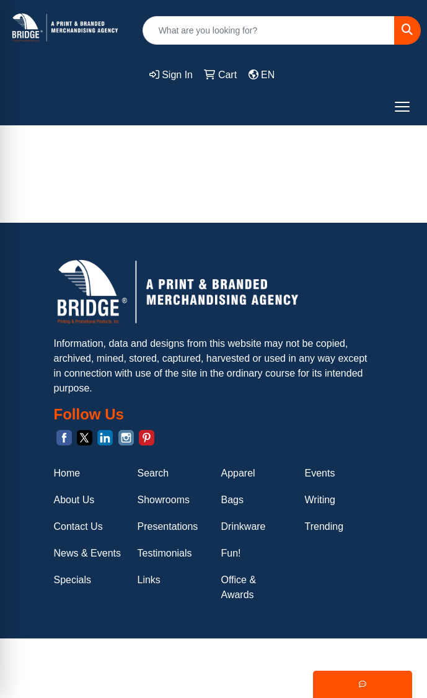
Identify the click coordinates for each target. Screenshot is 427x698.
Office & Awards (239, 587)
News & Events (87, 553)
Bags (232, 499)
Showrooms (164, 499)
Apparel (238, 473)
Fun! (231, 553)
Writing (320, 499)
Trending (324, 526)
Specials (72, 580)
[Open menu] (402, 106)
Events (320, 473)
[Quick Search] (269, 30)
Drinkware (243, 526)
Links (149, 580)
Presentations (168, 526)
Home (67, 473)
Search (153, 473)
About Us (74, 499)
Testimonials (165, 553)
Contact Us (78, 526)
